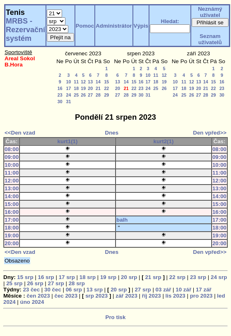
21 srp (153, 277)
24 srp (219, 277)
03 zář (163, 289)
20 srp (129, 277)
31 (68, 101)
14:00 (12, 196)
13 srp (95, 289)
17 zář (204, 289)
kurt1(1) (68, 141)
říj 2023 (151, 296)
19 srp (108, 277)
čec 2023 (66, 296)
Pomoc (85, 26)
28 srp (77, 283)
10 (68, 81)
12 (83, 81)
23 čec (31, 289)
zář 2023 (126, 296)
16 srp (46, 277)
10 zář (183, 289)
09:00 (12, 157)
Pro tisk (116, 317)
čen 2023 (38, 296)
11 (76, 81)
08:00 (12, 149)
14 (98, 81)
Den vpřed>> (209, 133)
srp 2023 (96, 296)
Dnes (112, 133)
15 (106, 81)
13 (90, 81)
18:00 (12, 228)
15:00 (12, 204)
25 (76, 94)
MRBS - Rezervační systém (25, 30)
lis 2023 (175, 296)
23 (60, 94)
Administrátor (114, 26)
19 (83, 88)
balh (122, 220)
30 (60, 101)
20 (90, 88)
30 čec (52, 289)
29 (106, 94)
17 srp (67, 277)
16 (60, 88)
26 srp (35, 283)
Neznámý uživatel (210, 12)
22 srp (177, 277)
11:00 (12, 173)
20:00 (12, 243)
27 (90, 94)
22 (106, 88)
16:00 (12, 212)
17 (68, 88)
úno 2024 (32, 302)
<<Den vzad (20, 133)
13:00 (12, 188)
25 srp (14, 283)
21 (98, 88)
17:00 (12, 220)
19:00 (12, 235)
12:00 (12, 180)
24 (68, 94)
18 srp (87, 277)
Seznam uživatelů (210, 39)
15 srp (25, 277)
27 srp (56, 283)
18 (76, 88)
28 (98, 94)
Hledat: (170, 21)
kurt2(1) (164, 141)
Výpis (141, 26)
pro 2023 (201, 296)
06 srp (74, 289)
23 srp (198, 277)
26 (83, 94)
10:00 (12, 165)
